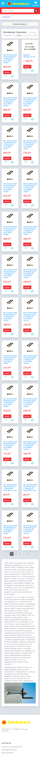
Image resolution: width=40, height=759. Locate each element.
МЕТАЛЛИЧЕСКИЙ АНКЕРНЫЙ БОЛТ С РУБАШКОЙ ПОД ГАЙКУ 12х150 (10, 446)
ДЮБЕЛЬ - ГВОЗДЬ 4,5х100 (29, 56)
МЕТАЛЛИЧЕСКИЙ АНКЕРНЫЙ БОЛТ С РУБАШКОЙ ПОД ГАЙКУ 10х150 (30, 530)
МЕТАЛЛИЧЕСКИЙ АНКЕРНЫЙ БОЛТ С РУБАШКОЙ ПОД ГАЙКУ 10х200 (10, 530)
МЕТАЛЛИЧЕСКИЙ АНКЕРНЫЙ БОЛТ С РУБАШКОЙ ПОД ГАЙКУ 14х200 (30, 274)
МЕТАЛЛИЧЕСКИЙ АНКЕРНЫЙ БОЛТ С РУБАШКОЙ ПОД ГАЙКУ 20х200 (30, 102)
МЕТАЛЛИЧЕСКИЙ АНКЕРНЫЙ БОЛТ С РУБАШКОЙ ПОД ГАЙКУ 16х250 (30, 188)
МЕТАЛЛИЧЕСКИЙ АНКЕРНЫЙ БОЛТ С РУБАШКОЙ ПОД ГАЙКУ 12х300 (30, 360)
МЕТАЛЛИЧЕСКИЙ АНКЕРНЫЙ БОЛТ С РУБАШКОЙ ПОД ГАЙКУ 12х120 (30, 446)
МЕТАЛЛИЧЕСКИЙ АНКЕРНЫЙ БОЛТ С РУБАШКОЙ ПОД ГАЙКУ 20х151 (10, 145)
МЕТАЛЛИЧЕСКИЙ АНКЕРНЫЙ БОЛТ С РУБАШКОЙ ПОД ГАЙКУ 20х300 (10, 102)
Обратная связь (7, 753)
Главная (5, 17)
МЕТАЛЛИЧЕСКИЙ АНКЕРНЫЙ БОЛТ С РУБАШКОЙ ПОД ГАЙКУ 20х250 (10, 59)
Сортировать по (8, 35)
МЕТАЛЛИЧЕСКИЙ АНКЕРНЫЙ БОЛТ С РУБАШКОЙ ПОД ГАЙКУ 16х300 (10, 188)
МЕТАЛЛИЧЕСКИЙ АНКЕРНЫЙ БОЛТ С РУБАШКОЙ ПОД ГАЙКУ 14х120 (30, 317)
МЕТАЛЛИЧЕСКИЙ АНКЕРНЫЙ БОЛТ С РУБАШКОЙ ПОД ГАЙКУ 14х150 (10, 317)
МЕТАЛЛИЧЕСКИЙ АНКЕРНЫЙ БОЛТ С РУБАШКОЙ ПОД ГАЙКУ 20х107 (30, 145)
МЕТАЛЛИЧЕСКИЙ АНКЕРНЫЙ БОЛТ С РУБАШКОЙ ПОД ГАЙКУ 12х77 (30, 488)
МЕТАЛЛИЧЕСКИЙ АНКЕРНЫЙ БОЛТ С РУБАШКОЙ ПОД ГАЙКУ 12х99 (10, 488)
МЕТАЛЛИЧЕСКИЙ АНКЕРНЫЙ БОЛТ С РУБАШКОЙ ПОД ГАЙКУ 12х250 (10, 403)
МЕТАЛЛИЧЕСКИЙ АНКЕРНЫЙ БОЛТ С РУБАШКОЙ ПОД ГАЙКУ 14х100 (10, 360)
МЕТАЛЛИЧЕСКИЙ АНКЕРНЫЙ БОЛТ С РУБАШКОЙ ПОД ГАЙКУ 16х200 (10, 231)
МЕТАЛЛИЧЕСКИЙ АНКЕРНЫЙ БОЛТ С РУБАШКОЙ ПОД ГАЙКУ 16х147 (30, 231)
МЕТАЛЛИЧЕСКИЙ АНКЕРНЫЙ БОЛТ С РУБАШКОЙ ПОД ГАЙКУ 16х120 (10, 274)
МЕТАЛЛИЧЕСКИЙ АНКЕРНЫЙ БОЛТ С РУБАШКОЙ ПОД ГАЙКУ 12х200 (30, 403)
